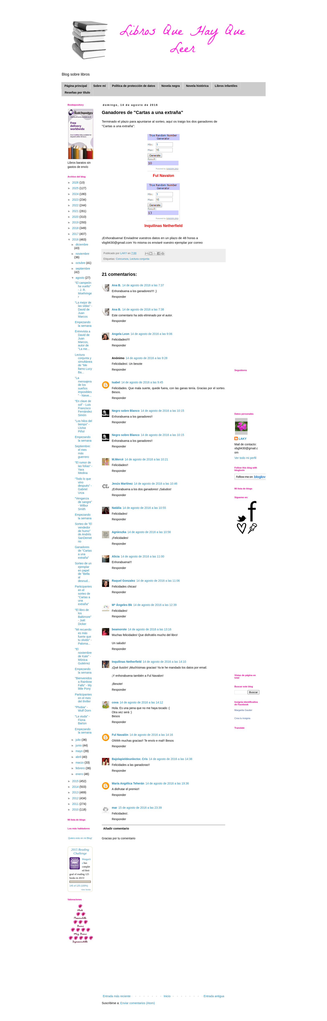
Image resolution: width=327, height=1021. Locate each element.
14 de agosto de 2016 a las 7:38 (143, 309)
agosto (80, 277)
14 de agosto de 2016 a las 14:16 (151, 734)
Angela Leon (120, 334)
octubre (80, 263)
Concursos (122, 258)
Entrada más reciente (117, 996)
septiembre (82, 268)
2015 (75, 781)
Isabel (116, 382)
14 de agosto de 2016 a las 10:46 (155, 483)
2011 (75, 804)
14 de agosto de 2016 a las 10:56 (149, 532)
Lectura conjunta (139, 258)
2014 (75, 786)
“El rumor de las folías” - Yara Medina (83, 468)
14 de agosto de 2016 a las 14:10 (164, 661)
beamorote (119, 629)
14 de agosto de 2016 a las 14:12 (141, 702)
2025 (75, 188)
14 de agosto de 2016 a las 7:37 (143, 285)
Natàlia (116, 507)
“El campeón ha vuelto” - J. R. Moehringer (83, 289)
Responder (119, 296)
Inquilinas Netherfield (126, 661)
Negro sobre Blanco (126, 410)
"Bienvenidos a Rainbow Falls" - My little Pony (83, 683)
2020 (75, 216)
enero (79, 774)
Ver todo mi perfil (245, 458)
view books (86, 889)
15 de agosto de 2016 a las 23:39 (140, 807)
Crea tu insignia (242, 718)
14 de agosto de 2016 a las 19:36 (167, 783)
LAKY (243, 438)
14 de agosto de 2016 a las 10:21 (146, 459)
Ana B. (116, 285)
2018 (75, 228)
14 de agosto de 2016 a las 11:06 (158, 580)
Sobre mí (99, 85)
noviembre (82, 253)
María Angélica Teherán (128, 783)
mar (114, 807)
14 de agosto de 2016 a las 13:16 (149, 629)
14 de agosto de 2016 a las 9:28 (146, 358)
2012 (75, 798)
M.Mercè (117, 459)
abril (78, 757)
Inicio (167, 996)
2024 (75, 194)
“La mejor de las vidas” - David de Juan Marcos (83, 309)
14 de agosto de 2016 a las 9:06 (151, 334)
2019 (75, 222)
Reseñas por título (77, 92)
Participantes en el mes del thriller (83, 698)
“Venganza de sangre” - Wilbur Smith (83, 503)
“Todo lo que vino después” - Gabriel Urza (83, 485)
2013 (75, 792)
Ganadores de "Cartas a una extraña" (83, 552)
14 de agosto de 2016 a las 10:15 (162, 410)
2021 (75, 211)
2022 (75, 205)
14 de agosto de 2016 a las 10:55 (144, 507)
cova (115, 702)
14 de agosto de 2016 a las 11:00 (142, 556)
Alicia (115, 556)
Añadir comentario (116, 828)
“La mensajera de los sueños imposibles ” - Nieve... (83, 386)
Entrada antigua (214, 996)
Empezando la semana (83, 323)
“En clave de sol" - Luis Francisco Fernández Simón (83, 408)
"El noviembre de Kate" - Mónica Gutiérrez (83, 656)
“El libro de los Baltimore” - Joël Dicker (83, 617)
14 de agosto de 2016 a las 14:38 (170, 759)
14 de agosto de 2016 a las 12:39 (155, 605)
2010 (75, 809)
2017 (75, 234)
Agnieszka (119, 532)
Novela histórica (197, 85)
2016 (75, 239)
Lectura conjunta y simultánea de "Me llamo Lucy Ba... (83, 363)
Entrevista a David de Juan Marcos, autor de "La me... (82, 340)
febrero (80, 768)
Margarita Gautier (243, 710)
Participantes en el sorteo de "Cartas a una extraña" (83, 595)
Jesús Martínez (122, 483)
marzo (79, 762)
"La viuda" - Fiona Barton (82, 720)
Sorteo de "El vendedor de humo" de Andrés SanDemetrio (83, 532)
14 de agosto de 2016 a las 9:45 (142, 382)
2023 (75, 199)
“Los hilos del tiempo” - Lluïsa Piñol (83, 426)
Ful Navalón (120, 734)
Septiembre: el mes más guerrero (83, 451)
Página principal (75, 85)
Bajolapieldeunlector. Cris (130, 759)
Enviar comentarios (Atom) (137, 1003)
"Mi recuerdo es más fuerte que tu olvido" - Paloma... (83, 636)
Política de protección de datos (133, 85)
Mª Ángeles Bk (122, 605)
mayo (79, 751)
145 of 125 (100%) (78, 885)
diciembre (81, 244)
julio (78, 739)
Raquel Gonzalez (123, 580)
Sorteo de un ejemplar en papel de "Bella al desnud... (83, 572)
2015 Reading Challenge (80, 851)
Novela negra (170, 85)
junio (78, 745)
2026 (75, 182)
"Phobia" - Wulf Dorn (83, 709)
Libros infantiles (226, 85)
